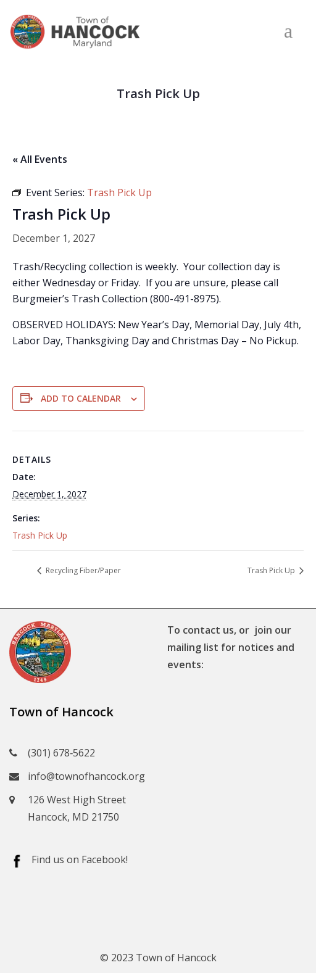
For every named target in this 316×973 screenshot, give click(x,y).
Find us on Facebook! (79, 859)
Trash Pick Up (39, 535)
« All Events (39, 159)
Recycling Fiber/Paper (82, 570)
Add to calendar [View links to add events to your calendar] (81, 398)
